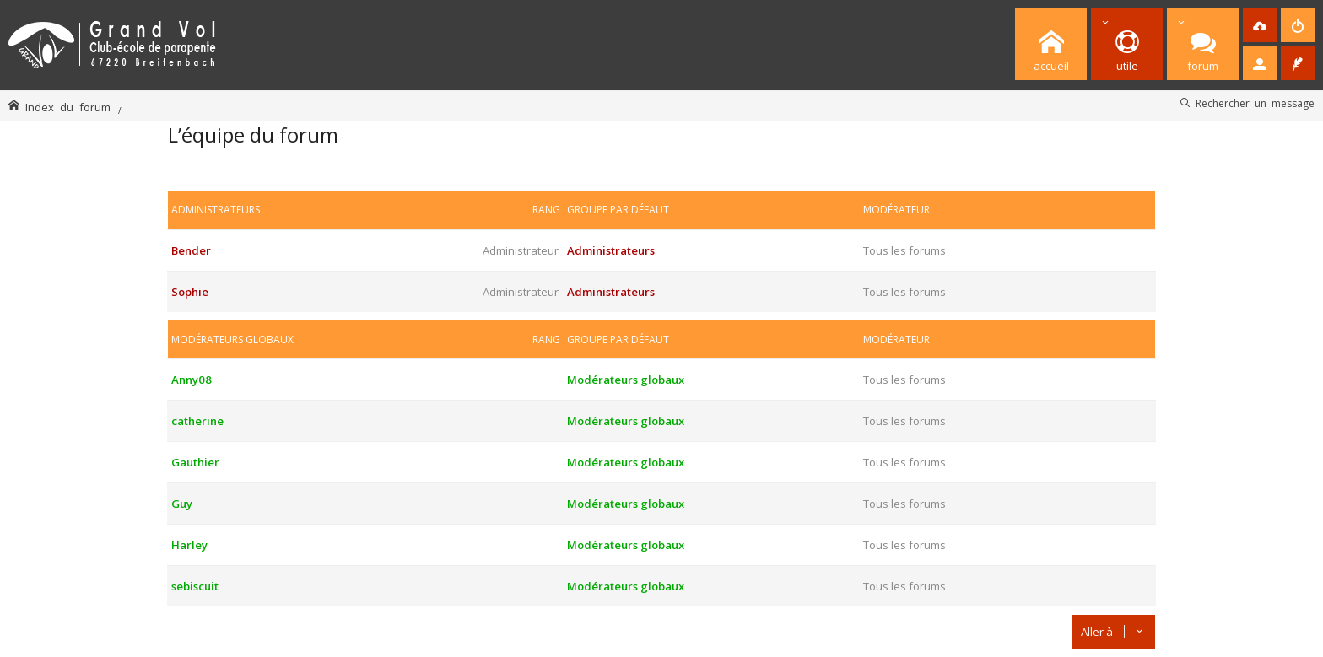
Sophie (189, 291)
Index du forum (68, 106)
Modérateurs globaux (232, 339)
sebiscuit (195, 586)
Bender (191, 250)
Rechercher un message (1255, 103)
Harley (189, 544)
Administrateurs (215, 209)
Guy (181, 503)
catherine (197, 420)
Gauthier (195, 462)
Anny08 (191, 379)
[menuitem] (1260, 25)
